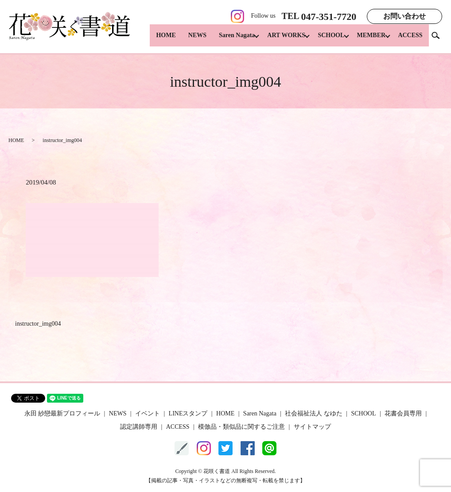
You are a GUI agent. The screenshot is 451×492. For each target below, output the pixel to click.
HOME (154, 40)
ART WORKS (277, 40)
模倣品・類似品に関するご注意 (241, 426)
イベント (147, 413)
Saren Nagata (225, 40)
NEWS (185, 40)
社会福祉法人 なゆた (313, 413)
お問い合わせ (404, 16)
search (439, 39)
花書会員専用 (403, 413)
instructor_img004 (38, 323)
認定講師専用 (138, 426)
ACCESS (410, 40)
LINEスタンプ (188, 413)
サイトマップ (312, 426)
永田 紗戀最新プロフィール (62, 413)
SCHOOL (325, 40)
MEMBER (368, 40)
